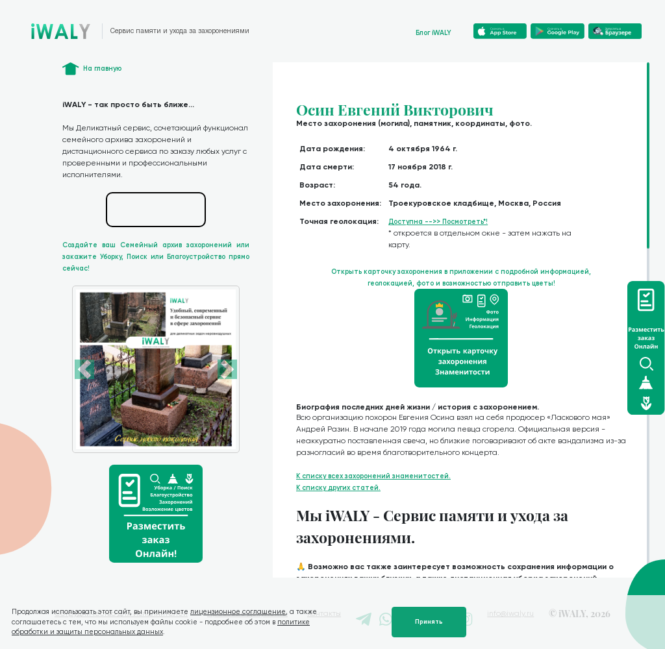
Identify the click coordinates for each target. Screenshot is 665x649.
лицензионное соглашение (238, 611)
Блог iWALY (433, 33)
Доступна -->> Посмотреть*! (438, 221)
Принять (429, 621)
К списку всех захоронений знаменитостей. (373, 476)
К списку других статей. (338, 488)
